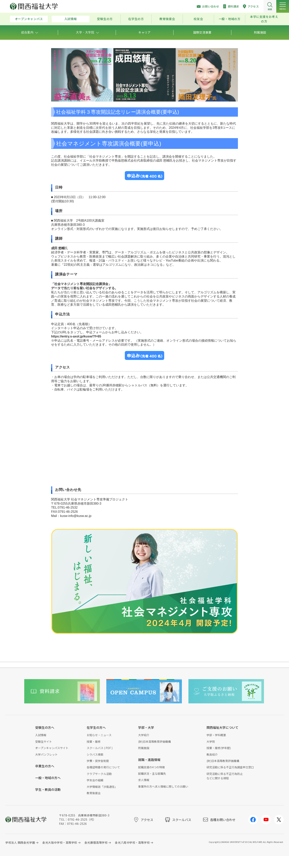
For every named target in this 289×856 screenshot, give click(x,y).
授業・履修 (94, 742)
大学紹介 (143, 735)
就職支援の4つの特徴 (151, 767)
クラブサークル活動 (99, 774)
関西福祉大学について (222, 727)
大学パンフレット (46, 754)
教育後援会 (167, 19)
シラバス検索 (95, 754)
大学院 (211, 742)
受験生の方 (105, 19)
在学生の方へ (96, 727)
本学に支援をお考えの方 (264, 19)
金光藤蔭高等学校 (96, 842)
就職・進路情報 (149, 759)
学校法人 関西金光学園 (20, 842)
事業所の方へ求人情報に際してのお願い (163, 786)
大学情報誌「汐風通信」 (102, 787)
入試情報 (70, 19)
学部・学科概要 (216, 735)
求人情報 (143, 780)
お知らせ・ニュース (99, 735)
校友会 (198, 19)
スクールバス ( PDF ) (99, 748)
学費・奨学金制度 (98, 761)
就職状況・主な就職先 (152, 774)
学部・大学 (146, 727)
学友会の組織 (95, 780)
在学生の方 (136, 19)
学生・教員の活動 (48, 789)
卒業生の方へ (44, 766)
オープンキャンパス (29, 19)
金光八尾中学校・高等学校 (132, 842)
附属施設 (143, 748)
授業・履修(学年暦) (219, 748)
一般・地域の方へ (48, 777)
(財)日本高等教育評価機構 (154, 742)
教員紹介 (212, 754)
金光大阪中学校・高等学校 (59, 842)
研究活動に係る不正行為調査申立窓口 (230, 767)
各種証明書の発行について (103, 767)
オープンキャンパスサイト (51, 748)
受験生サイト (43, 742)
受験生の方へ (44, 727)
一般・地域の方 (230, 19)
